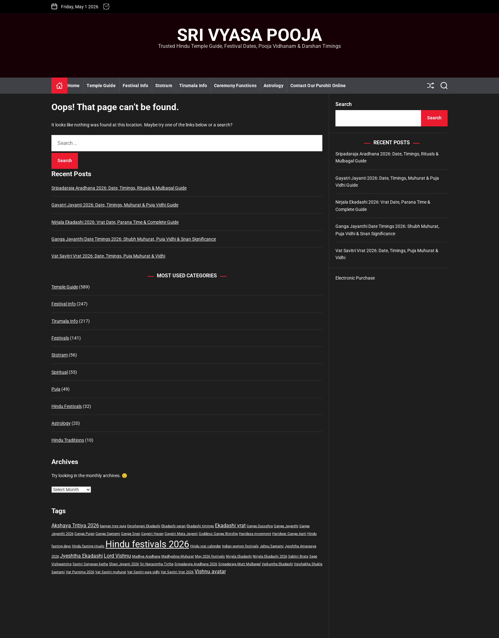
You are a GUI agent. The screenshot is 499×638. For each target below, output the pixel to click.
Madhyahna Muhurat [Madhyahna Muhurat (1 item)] (177, 556)
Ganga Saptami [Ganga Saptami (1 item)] (108, 534)
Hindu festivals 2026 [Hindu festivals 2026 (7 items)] (147, 544)
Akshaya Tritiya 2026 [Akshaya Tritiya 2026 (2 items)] (75, 525)
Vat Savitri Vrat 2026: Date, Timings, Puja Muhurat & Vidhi (108, 256)
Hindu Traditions (67, 440)
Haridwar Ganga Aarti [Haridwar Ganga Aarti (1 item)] (289, 534)
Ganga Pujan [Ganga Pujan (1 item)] (84, 534)
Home (73, 85)
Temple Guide (101, 85)
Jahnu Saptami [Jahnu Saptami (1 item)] (272, 546)
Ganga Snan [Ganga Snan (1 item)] (130, 534)
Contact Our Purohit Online (318, 85)
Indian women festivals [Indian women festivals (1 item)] (240, 546)
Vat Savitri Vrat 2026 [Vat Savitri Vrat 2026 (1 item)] (177, 572)
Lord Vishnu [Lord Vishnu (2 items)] (117, 556)
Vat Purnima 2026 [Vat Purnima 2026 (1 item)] (80, 572)
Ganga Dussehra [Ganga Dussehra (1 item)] (260, 526)
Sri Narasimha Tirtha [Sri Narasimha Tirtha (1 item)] (156, 564)
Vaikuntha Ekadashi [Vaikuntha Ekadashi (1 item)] (277, 564)
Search (343, 104)
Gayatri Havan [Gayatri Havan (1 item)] (152, 534)
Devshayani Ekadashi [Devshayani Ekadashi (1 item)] (143, 526)
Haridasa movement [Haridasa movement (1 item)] (255, 534)
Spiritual (59, 372)
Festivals (60, 338)
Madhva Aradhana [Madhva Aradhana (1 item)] (146, 556)
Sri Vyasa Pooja (249, 35)
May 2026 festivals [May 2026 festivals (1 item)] (210, 556)
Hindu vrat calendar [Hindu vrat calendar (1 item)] (205, 546)
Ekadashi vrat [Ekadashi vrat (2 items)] (230, 525)
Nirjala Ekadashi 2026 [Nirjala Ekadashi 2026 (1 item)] (270, 556)
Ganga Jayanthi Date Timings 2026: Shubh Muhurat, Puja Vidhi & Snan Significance (133, 239)
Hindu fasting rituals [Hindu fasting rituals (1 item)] (88, 546)
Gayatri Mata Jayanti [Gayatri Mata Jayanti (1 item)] (181, 534)
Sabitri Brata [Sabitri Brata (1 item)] (298, 556)
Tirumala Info (193, 85)
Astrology (273, 85)
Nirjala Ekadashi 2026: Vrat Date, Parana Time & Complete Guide (115, 222)
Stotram (163, 85)
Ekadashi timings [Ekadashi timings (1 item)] (200, 526)
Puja (55, 389)
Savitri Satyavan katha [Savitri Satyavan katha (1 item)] (90, 564)
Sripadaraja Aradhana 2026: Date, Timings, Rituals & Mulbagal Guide (119, 188)
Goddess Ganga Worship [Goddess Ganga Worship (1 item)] (218, 534)
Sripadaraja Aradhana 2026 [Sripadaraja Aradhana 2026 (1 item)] (195, 564)
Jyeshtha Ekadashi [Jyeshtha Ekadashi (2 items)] (81, 556)
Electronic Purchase (355, 278)
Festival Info (135, 85)
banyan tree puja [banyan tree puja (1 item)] (113, 526)
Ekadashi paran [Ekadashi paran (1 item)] (173, 526)
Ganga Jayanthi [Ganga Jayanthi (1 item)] (286, 526)
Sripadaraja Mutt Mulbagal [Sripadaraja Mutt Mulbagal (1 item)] (239, 564)
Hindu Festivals (66, 406)
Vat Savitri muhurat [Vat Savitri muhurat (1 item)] (110, 572)
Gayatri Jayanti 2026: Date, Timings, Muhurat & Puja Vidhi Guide (114, 204)
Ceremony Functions (235, 85)
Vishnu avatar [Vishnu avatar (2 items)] (210, 571)
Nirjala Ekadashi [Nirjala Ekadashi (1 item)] (239, 556)
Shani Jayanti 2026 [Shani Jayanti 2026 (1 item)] (124, 564)
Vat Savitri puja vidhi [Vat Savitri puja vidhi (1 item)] (143, 572)
